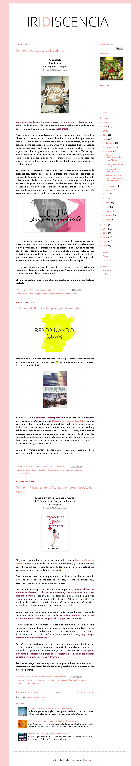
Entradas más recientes (27, 692)
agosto (109, 190)
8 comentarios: (60, 677)
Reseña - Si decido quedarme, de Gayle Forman (50, 709)
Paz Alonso (67, 294)
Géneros (106, 256)
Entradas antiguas (85, 692)
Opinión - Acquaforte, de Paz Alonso (40, 50)
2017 (105, 225)
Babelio (56, 70)
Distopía (37, 294)
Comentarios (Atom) (37, 697)
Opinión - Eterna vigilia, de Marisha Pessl (47, 734)
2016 (105, 229)
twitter (105, 274)
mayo (108, 203)
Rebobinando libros (56, 470)
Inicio (57, 692)
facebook (106, 270)
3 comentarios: (60, 466)
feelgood (73, 680)
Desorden (27, 470)
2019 (105, 135)
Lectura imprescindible (51, 294)
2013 (105, 241)
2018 (105, 139)
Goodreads (47, 70)
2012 (105, 246)
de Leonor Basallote (68, 421)
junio (107, 198)
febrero (109, 215)
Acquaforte (28, 294)
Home (105, 253)
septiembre (111, 186)
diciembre (110, 143)
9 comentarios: (60, 290)
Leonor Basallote (39, 470)
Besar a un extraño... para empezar (53, 680)
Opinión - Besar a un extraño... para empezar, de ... (113, 178)
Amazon (63, 70)
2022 (106, 123)
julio (107, 194)
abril (107, 207)
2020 (106, 131)
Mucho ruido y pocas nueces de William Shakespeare (53, 721)
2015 (105, 233)
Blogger (86, 760)
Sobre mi (106, 260)
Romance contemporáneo (28, 683)
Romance (77, 294)
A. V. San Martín (30, 680)
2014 (105, 237)
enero (108, 220)
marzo (108, 211)
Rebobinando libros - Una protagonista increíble (48, 308)
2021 (105, 127)
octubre (109, 151)
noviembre (110, 147)
